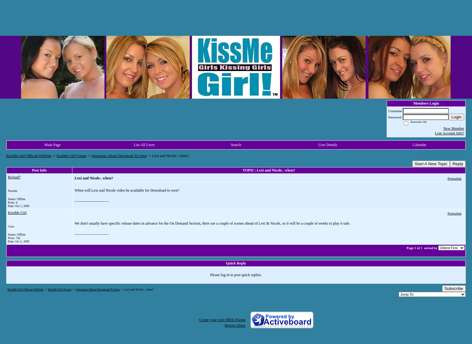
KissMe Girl (17, 212)
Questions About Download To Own (119, 156)
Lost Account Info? (449, 133)
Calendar (419, 145)
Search (236, 145)
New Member (453, 128)
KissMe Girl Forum (72, 156)
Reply (457, 163)
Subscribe (454, 288)
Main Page (52, 145)
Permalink (454, 178)
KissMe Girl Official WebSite (28, 156)
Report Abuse (235, 325)
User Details (327, 145)
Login (456, 117)
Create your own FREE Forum (222, 320)
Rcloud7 (14, 177)
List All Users (144, 145)
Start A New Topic (431, 163)
